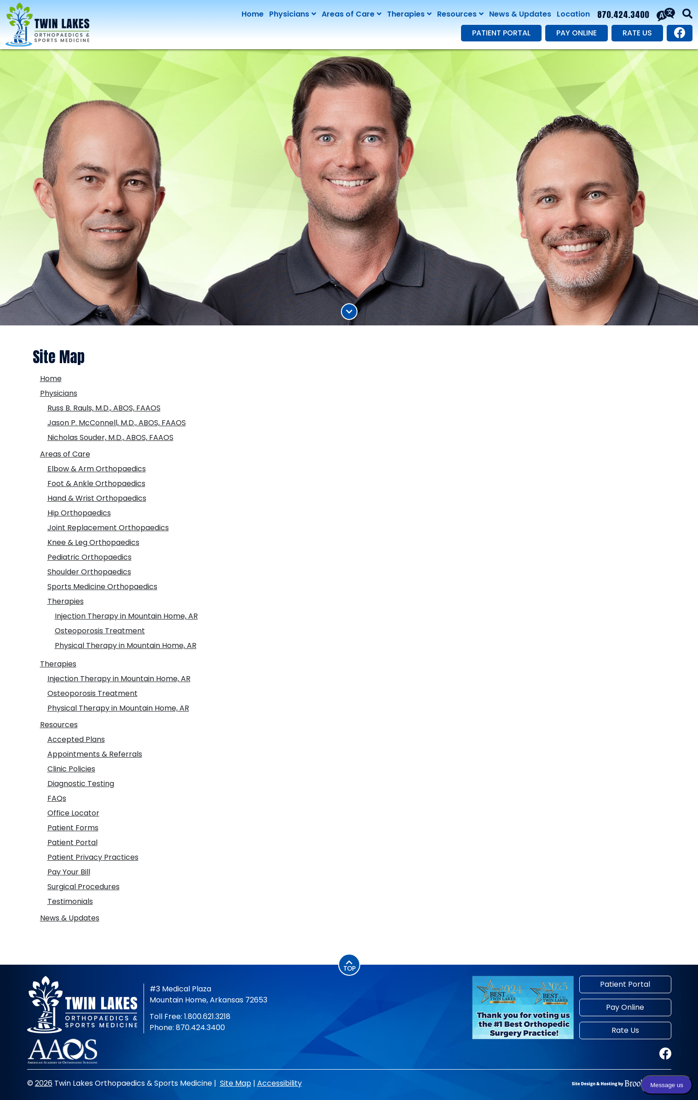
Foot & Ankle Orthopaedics (96, 483)
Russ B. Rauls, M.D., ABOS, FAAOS (104, 408)
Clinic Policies (71, 769)
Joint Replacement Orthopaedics (108, 527)
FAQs (56, 798)
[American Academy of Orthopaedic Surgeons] (62, 1051)
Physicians (58, 393)
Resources (59, 724)
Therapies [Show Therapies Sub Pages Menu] (409, 14)
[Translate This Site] (666, 14)
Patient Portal (501, 33)
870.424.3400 (623, 14)
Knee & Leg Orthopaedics (93, 542)
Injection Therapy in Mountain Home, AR (126, 616)
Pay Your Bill (68, 872)
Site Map (235, 1083)
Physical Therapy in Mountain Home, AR (125, 645)
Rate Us (637, 33)
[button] (687, 14)
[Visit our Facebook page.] (679, 33)
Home (253, 14)
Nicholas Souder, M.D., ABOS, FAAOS (110, 437)
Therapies (65, 601)
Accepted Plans (76, 739)
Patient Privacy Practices (92, 857)
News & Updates (520, 14)
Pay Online (576, 33)
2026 (43, 1083)
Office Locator (73, 813)
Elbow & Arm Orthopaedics (96, 468)
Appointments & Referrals (94, 754)
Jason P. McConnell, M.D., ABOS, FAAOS (116, 422)
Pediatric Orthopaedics (89, 557)
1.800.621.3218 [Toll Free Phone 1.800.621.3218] (207, 1016)
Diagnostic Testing (80, 783)
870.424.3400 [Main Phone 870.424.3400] (200, 1027)
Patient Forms (72, 827)
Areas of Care (65, 454)
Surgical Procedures (83, 886)
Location (573, 14)
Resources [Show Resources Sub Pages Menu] (460, 14)
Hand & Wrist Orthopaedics (96, 498)
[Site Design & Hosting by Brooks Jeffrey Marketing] (621, 1083)
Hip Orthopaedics (79, 513)
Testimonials (70, 901)
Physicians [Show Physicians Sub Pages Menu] (292, 14)
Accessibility (279, 1083)
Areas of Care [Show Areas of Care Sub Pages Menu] (351, 14)
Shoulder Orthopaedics (89, 572)
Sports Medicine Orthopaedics (102, 586)
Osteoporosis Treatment (100, 630)
